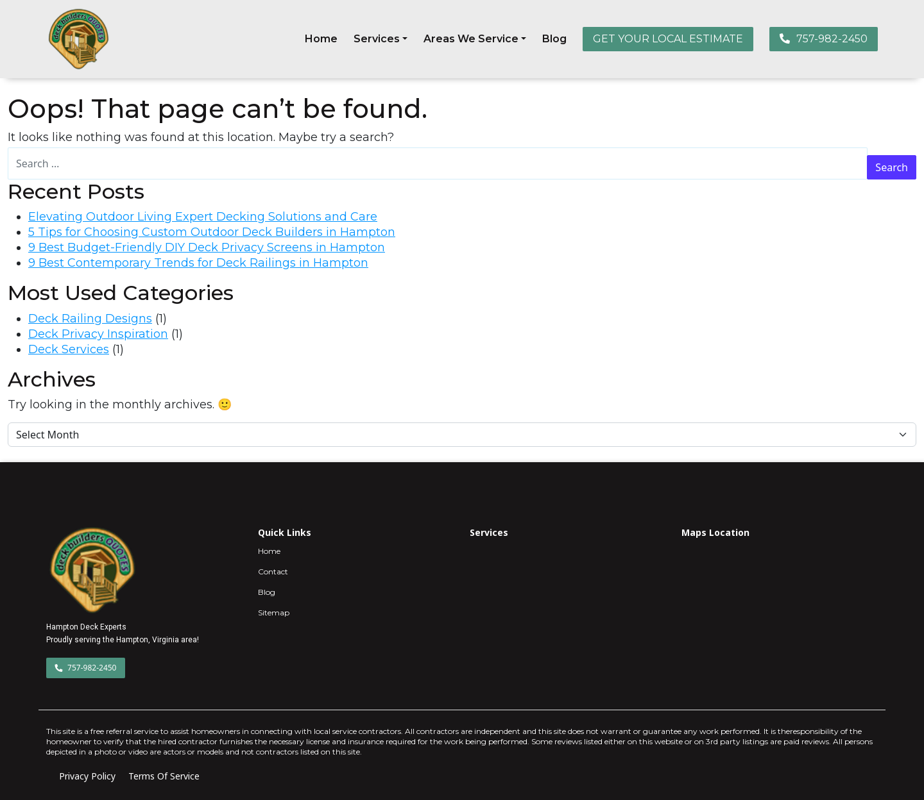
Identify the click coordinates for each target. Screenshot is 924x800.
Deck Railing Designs (90, 319)
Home (321, 39)
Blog (554, 39)
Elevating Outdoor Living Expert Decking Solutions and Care (202, 217)
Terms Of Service (164, 776)
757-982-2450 (824, 39)
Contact (273, 571)
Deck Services (68, 349)
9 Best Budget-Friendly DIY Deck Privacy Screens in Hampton (206, 247)
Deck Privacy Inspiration (98, 334)
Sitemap (273, 612)
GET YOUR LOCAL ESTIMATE (668, 39)
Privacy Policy (87, 776)
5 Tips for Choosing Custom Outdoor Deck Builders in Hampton (211, 232)
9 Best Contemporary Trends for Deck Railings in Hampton (198, 263)
